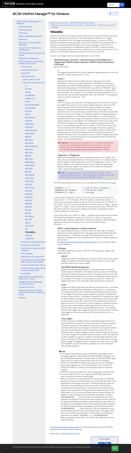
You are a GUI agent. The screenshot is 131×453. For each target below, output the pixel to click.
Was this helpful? (104, 439)
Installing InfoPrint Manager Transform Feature (30, 283)
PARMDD (29, 197)
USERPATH (29, 239)
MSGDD (28, 172)
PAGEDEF (29, 194)
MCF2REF (29, 169)
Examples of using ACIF (30, 245)
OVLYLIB (28, 191)
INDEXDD (29, 140)
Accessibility (26, 274)
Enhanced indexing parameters (34, 242)
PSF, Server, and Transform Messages (30, 44)
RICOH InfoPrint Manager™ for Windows (41, 14)
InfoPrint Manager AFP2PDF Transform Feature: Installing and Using (33, 292)
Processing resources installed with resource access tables (33, 261)
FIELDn (28, 115)
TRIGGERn (30, 232)
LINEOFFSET (30, 166)
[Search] (113, 5)
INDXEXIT (29, 150)
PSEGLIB (28, 207)
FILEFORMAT (30, 118)
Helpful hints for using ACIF (32, 257)
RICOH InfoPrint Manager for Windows (29, 23)
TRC (26, 229)
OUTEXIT (28, 185)
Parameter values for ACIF (34, 83)
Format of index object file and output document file (34, 269)
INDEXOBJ (29, 143)
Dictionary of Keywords (28, 58)
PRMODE (29, 204)
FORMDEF (29, 127)
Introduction (26, 67)
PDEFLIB (28, 201)
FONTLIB (28, 121)
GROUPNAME (31, 130)
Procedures (23, 33)
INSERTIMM (30, 162)
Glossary (22, 298)
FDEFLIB (28, 111)
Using (25, 73)
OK (114, 448)
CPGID (27, 102)
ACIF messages (27, 254)
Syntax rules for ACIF (31, 80)
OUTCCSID (29, 181)
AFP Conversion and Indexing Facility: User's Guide (31, 63)
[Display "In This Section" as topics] (116, 14)
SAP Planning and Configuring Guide (32, 54)
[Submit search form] (122, 5)
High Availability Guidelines (30, 36)
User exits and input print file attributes (33, 249)
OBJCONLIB (29, 175)
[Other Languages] (111, 13)
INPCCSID (29, 153)
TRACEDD (29, 226)
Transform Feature (26, 287)
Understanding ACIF (29, 70)
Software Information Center (30, 4)
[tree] (29, 160)
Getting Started (25, 30)
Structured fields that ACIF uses (34, 265)
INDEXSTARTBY (31, 146)
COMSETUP (29, 99)
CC (26, 86)
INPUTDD (29, 159)
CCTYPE (28, 89)
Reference (23, 39)
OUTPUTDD (30, 188)
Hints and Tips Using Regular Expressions (78, 242)
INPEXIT (28, 156)
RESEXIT (28, 210)
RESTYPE (28, 220)
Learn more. (96, 447)
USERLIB (28, 236)
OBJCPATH (29, 178)
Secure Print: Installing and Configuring (30, 49)
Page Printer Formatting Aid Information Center (30, 278)
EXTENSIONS (30, 108)
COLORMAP (30, 95)
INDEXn (28, 137)
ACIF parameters (28, 76)
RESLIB (27, 213)
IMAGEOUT (30, 134)
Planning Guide (25, 27)
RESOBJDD (29, 216)
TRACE (28, 223)
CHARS (28, 92)
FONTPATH (29, 124)
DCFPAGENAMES (32, 105)
